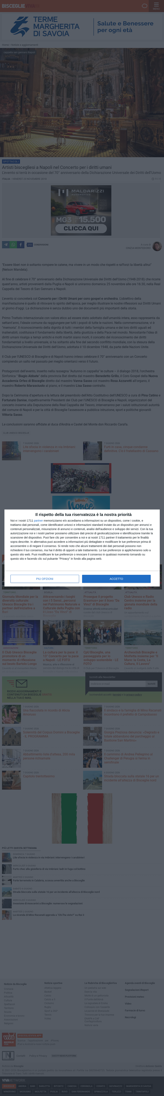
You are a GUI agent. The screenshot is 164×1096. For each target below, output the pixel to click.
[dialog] (82, 548)
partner (38, 520)
